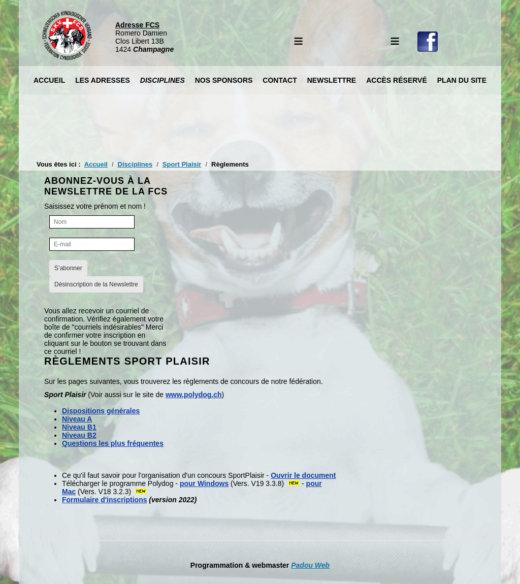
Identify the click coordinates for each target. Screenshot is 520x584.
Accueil (49, 80)
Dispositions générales (101, 411)
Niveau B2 (79, 435)
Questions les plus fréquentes (113, 443)
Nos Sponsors (224, 80)
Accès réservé (396, 80)
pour (204, 483)
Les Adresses (102, 80)
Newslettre (331, 80)
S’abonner (68, 268)
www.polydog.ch (194, 395)
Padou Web (310, 565)
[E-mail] (92, 244)
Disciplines (162, 80)
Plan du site (461, 80)
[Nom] (92, 222)
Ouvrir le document (303, 475)
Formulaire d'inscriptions (104, 500)
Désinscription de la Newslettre (96, 284)
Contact (280, 80)
